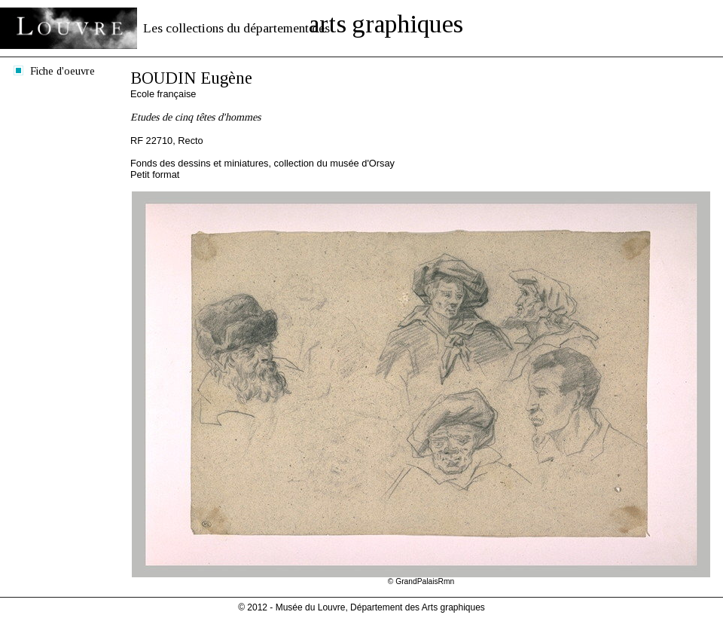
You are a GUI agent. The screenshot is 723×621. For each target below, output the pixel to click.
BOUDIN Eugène (191, 78)
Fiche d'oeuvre (62, 71)
